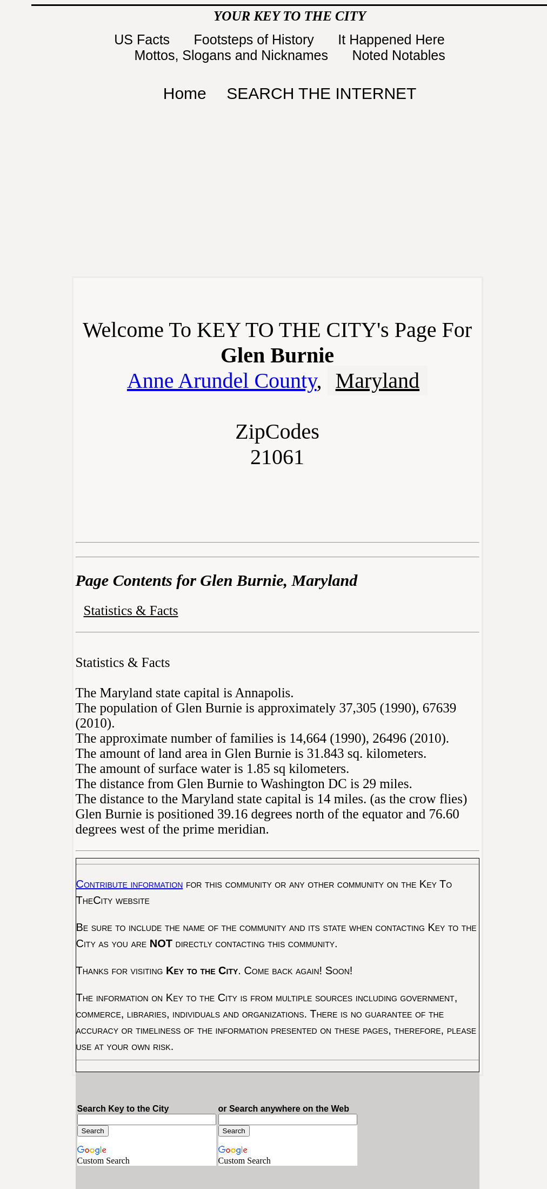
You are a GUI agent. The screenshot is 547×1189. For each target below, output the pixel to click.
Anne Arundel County (222, 380)
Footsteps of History (256, 39)
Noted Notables (398, 55)
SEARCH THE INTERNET (321, 93)
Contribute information (129, 884)
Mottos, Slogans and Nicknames (232, 55)
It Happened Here (393, 39)
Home (184, 93)
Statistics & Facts (131, 610)
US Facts (144, 39)
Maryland (378, 380)
